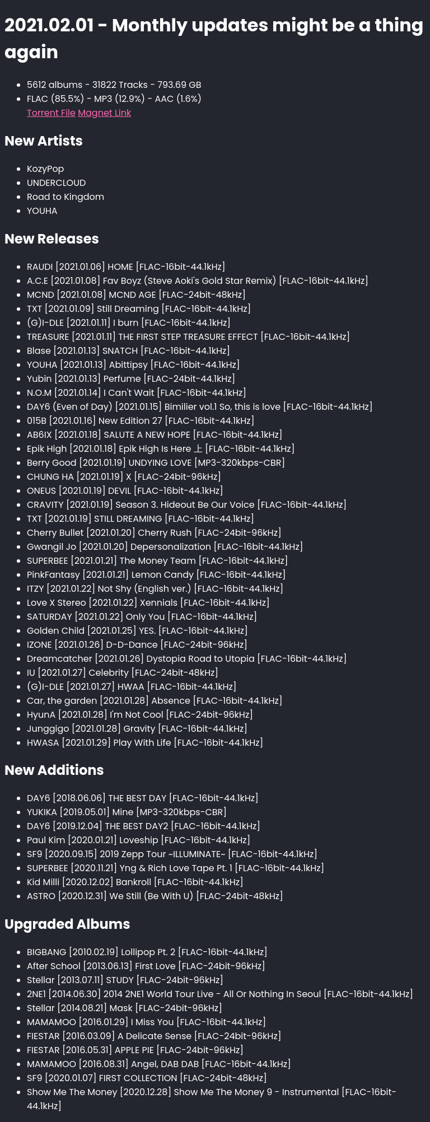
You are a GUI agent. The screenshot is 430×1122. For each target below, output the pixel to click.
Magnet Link (104, 112)
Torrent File (51, 112)
